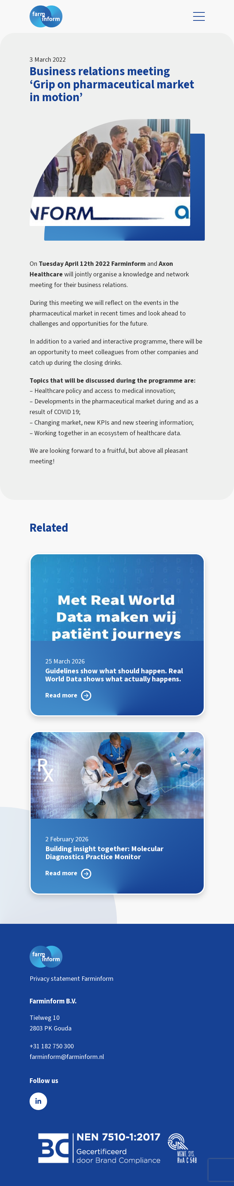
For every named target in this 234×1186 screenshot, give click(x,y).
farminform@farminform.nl (67, 1056)
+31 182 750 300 (52, 1046)
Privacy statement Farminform (72, 978)
